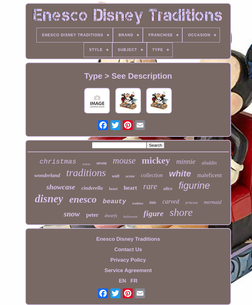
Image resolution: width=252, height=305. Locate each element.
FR (134, 281)
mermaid (212, 202)
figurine (194, 185)
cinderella (92, 188)
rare (150, 186)
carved (171, 201)
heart (130, 187)
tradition (137, 203)
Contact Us (128, 249)
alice (167, 188)
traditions (86, 172)
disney (49, 199)
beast (113, 188)
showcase (60, 187)
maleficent (209, 175)
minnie (186, 161)
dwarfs (111, 215)
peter (92, 215)
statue (86, 164)
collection (152, 175)
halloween (130, 216)
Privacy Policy (128, 260)
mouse (124, 160)
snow (72, 214)
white (180, 173)
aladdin (209, 162)
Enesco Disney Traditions (128, 239)
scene (130, 176)
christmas (57, 162)
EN (122, 281)
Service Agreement (128, 270)
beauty (114, 201)
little (153, 202)
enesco (83, 199)
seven (102, 163)
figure (153, 213)
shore (181, 212)
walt (115, 176)
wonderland (47, 175)
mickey (156, 160)
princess (191, 202)
